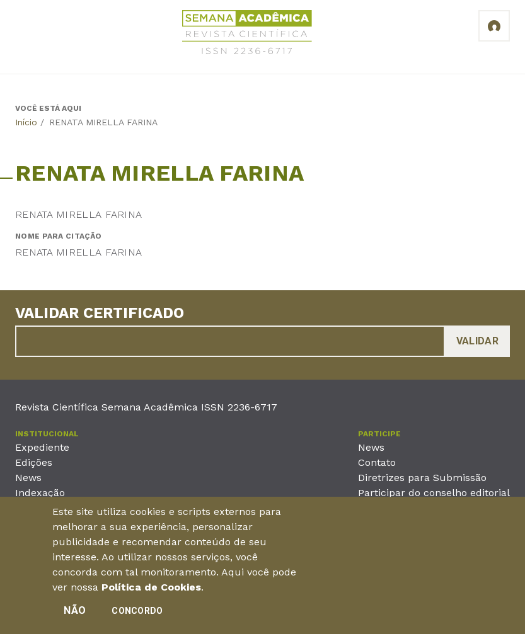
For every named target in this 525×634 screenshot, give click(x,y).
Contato (377, 462)
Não (75, 611)
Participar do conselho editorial (434, 493)
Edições (33, 462)
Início (26, 122)
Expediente (42, 447)
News (28, 478)
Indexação (40, 493)
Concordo (137, 611)
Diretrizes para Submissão (422, 478)
